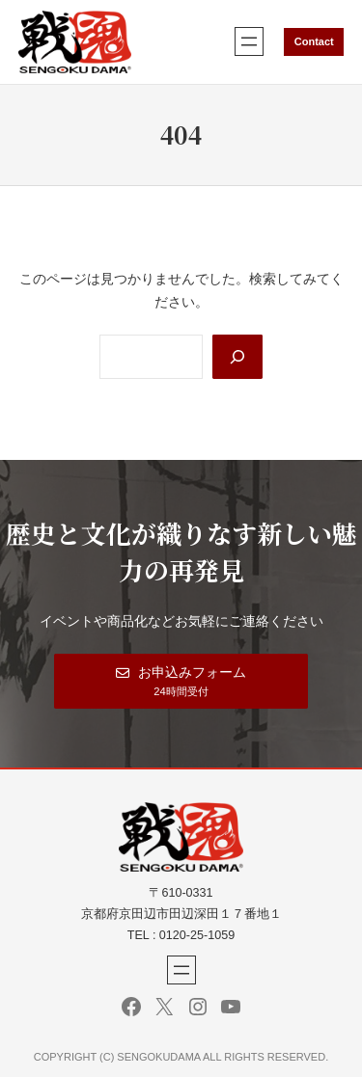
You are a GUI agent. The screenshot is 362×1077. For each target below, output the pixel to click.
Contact (314, 41)
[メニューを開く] (249, 41)
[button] (181, 681)
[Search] (237, 357)
